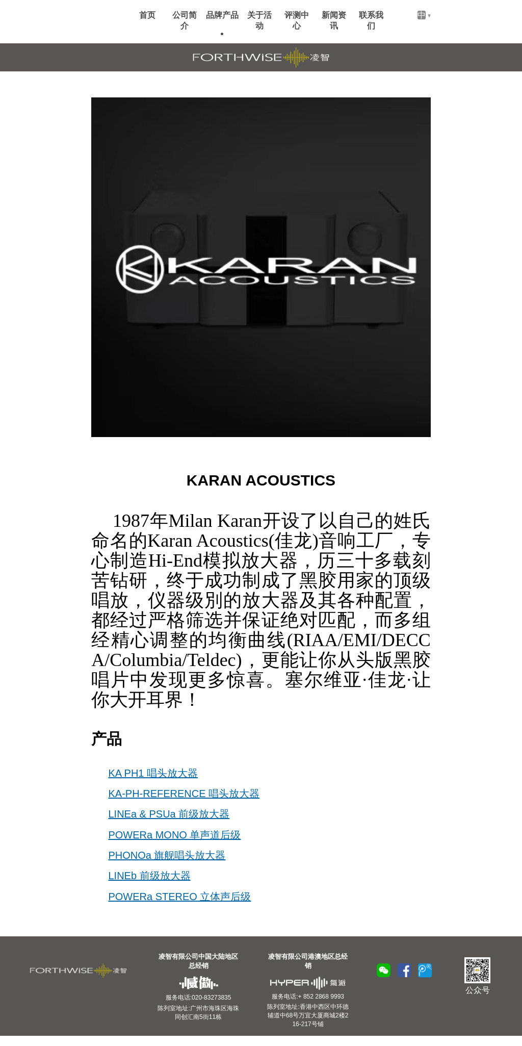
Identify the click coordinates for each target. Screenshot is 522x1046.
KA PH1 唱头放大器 (153, 773)
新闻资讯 (334, 20)
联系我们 (371, 20)
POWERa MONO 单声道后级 (174, 834)
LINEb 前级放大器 (149, 875)
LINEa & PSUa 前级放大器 (168, 814)
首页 (147, 15)
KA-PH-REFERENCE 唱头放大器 (183, 793)
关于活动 (259, 20)
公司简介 (184, 20)
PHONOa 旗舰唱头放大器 (166, 855)
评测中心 (296, 20)
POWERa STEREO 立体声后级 (179, 896)
